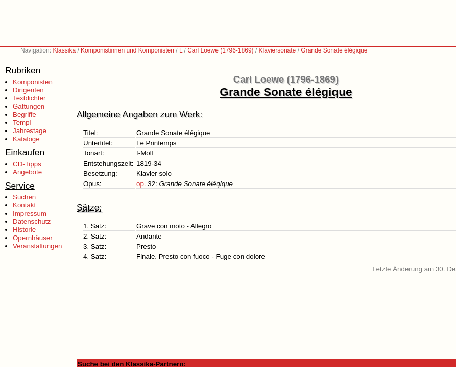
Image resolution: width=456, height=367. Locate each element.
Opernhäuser (33, 238)
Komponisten (33, 82)
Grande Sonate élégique (334, 50)
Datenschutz (32, 221)
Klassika (64, 50)
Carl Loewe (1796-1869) (220, 50)
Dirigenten (28, 90)
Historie (24, 229)
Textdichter (29, 98)
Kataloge (26, 139)
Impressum (29, 213)
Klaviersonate (277, 50)
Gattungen (28, 106)
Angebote (27, 172)
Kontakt (24, 205)
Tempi (22, 122)
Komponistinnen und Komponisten (127, 50)
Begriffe (24, 114)
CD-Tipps (27, 164)
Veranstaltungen (37, 246)
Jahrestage (29, 131)
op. (141, 184)
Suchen (24, 197)
